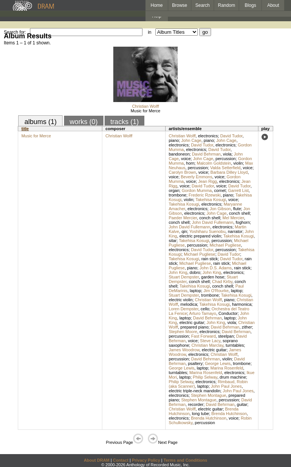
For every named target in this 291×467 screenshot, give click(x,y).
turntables (234, 345)
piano (174, 140)
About (273, 5)
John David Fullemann (212, 222)
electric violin (180, 299)
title (25, 128)
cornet (220, 190)
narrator (235, 231)
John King (178, 272)
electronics (208, 136)
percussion (226, 158)
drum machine (233, 377)
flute (237, 208)
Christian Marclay (207, 345)
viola (227, 154)
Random (226, 5)
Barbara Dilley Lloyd (228, 172)
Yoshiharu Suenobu (207, 231)
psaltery (195, 363)
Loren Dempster (183, 309)
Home (156, 5)
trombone (177, 195)
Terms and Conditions (185, 460)
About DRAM (97, 460)
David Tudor (231, 136)
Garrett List (238, 190)
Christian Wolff (145, 106)
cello (205, 309)
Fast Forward (203, 336)
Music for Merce (145, 110)
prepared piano (194, 327)
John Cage (191, 140)
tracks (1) (124, 122)
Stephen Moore (183, 331)
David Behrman (206, 154)
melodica (188, 304)
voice (186, 158)
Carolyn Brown (182, 172)
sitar (173, 240)
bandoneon (179, 154)
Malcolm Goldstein (214, 163)
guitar (242, 404)
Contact (120, 460)
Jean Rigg (207, 181)
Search (203, 5)
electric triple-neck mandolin (194, 390)
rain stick (209, 258)
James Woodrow (184, 349)
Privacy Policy (146, 460)
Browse (179, 5)
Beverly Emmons (196, 177)
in (149, 32)
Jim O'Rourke (215, 290)
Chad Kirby (222, 281)
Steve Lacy (210, 340)
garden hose (212, 277)
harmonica (241, 304)
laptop (195, 290)
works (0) (84, 122)
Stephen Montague (208, 395)
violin (238, 163)
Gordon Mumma (196, 190)
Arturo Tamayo (202, 313)
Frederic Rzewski (205, 195)
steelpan (226, 336)
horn (190, 163)
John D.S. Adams (216, 268)
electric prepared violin (200, 236)
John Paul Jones (226, 386)
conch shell (239, 213)
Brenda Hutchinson (229, 413)
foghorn (243, 222)
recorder (195, 404)
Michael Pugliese (225, 245)
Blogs (250, 5)
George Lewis (218, 363)
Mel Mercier (233, 217)
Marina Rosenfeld (226, 368)
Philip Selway (205, 377)
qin (184, 231)
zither (247, 327)
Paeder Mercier (183, 217)
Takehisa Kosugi (211, 199)
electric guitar (191, 322)
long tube (200, 413)
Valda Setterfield (225, 167)
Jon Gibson (220, 208)
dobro (194, 272)
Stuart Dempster (184, 277)
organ (174, 190)
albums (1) (40, 122)
